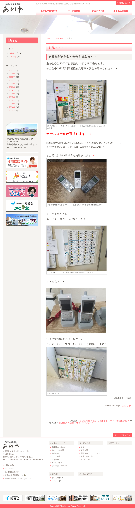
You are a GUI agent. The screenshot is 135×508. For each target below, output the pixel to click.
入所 (82, 447)
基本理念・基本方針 (59, 447)
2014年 (12, 107)
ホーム (49, 38)
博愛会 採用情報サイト (13, 475)
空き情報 (55, 459)
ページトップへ (124, 435)
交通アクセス (113, 443)
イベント (12, 57)
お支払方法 (85, 459)
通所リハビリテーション (90, 453)
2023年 (12, 77)
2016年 (12, 100)
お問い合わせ (10, 465)
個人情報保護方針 (11, 472)
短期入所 (84, 450)
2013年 (12, 110)
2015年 (12, 104)
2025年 (12, 70)
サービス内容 (84, 443)
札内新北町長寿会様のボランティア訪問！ (75, 423)
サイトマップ (10, 468)
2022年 (12, 80)
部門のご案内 (57, 463)
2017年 (12, 97)
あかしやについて (57, 443)
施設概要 (55, 453)
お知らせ (59, 38)
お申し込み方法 (87, 456)
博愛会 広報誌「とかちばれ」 (16, 478)
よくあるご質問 (85, 474)
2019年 (12, 90)
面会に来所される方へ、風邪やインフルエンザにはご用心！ (104, 421)
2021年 (12, 84)
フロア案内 (56, 456)
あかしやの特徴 (58, 450)
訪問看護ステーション (60, 466)
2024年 (12, 74)
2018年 (12, 94)
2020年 (12, 87)
